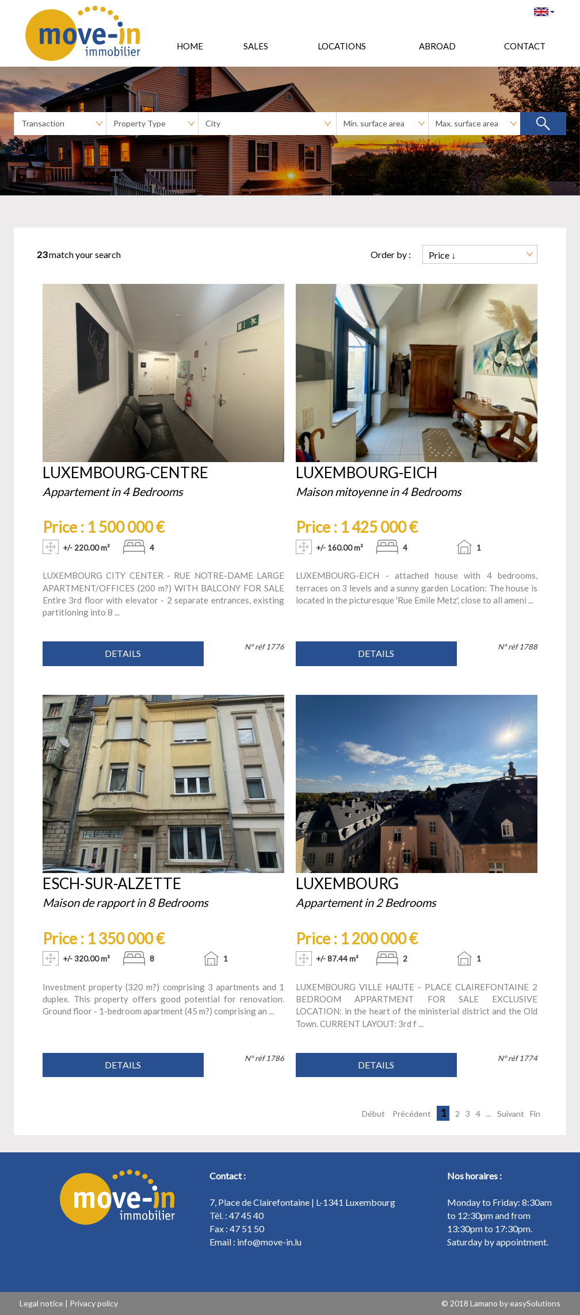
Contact (524, 46)
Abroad (437, 46)
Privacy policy (94, 1303)
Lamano (484, 1303)
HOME (190, 46)
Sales (255, 46)
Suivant (510, 1113)
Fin (535, 1113)
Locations (342, 46)
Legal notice (41, 1303)
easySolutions (535, 1303)
